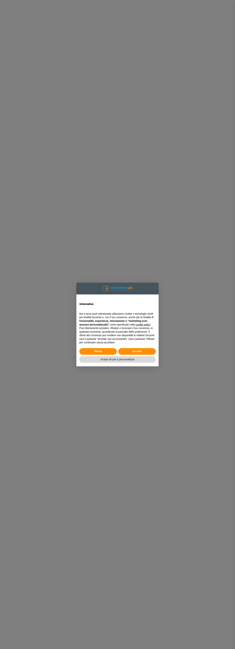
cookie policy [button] (143, 324)
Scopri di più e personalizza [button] (117, 359)
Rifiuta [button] (98, 351)
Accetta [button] (137, 351)
